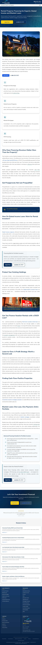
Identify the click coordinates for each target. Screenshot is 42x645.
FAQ (23, 596)
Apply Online (6, 75)
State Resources (25, 599)
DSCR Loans (4, 597)
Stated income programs (8, 232)
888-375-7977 (37, 1)
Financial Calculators (26, 604)
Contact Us (4, 625)
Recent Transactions (5, 622)
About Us (3, 618)
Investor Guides (25, 606)
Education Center (26, 597)
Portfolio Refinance (5, 601)
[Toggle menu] (40, 5)
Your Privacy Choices (21, 640)
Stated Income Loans (5, 596)
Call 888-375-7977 (20, 22)
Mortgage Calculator (26, 601)
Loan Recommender (26, 608)
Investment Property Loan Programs (7, 5)
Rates (24, 611)
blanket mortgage (25, 417)
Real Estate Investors (26, 590)
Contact (25, 638)
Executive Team (5, 620)
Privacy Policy (4, 627)
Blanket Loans (4, 592)
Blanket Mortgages (5, 594)
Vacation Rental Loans (6, 599)
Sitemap (29, 638)
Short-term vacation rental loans (30, 321)
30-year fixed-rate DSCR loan (10, 160)
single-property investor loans (30, 289)
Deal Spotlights (25, 609)
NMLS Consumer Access (18, 638)
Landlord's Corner (26, 592)
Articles (24, 594)
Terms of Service (10, 638)
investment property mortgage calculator (12, 399)
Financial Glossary (26, 602)
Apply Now (7, 22)
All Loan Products (5, 590)
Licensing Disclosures (36, 638)
